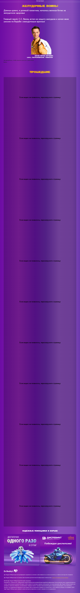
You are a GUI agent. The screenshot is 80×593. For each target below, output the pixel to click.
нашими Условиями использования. (60, 577)
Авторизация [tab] (40, 0)
